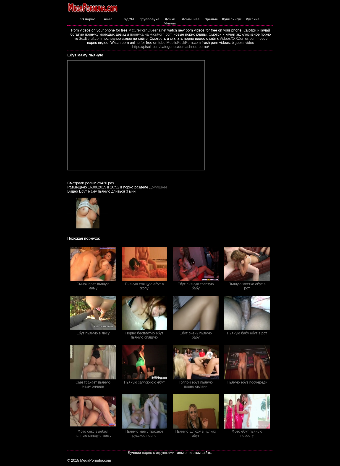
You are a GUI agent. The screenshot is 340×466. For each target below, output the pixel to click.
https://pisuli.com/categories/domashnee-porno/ (170, 47)
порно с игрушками (158, 453)
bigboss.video (243, 43)
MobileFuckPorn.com (183, 43)
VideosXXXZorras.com (238, 38)
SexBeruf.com (90, 38)
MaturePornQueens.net (147, 30)
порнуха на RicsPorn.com (151, 34)
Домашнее (158, 187)
